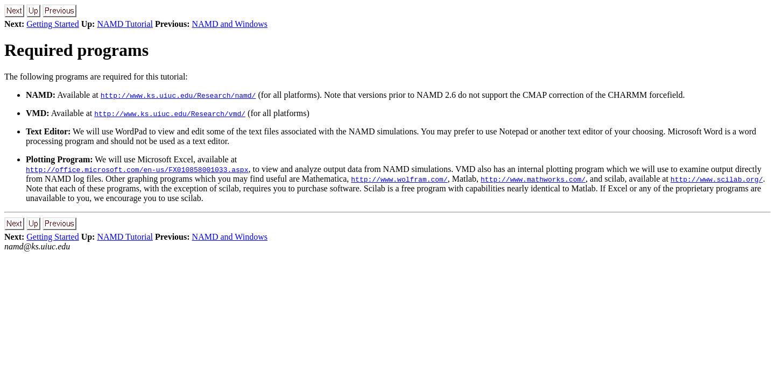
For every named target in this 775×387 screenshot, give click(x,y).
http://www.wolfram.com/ (399, 179)
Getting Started (52, 23)
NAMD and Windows (229, 23)
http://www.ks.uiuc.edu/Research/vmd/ (169, 113)
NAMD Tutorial (125, 23)
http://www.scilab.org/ (717, 179)
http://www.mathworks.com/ (533, 179)
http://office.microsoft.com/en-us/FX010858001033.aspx (137, 169)
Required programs (76, 50)
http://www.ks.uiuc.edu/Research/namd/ (178, 95)
